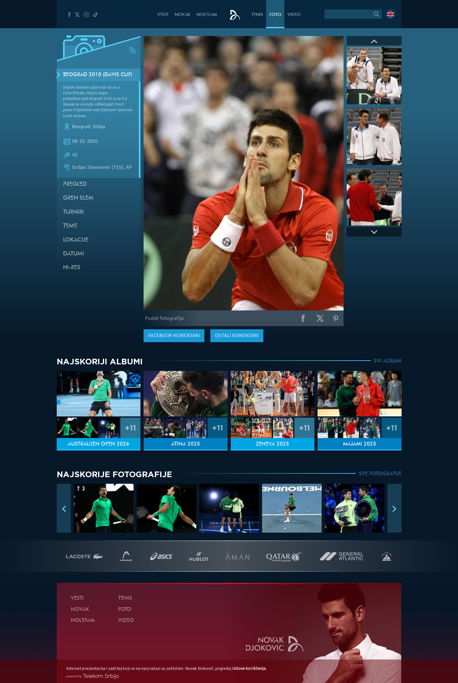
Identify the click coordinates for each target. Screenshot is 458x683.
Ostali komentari (237, 335)
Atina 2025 (185, 444)
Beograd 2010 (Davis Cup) (97, 74)
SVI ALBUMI (388, 361)
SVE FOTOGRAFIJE (380, 474)
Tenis (257, 15)
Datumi (73, 254)
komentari (174, 335)
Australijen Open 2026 (98, 444)
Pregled (75, 184)
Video (294, 15)
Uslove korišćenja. (249, 668)
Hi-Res (71, 268)
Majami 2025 (359, 444)
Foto (275, 15)
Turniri (73, 212)
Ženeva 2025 (272, 444)
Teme (70, 226)
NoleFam (207, 15)
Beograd (81, 126)
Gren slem (78, 198)
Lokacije (75, 240)
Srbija (99, 126)
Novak (182, 15)
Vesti (162, 15)
